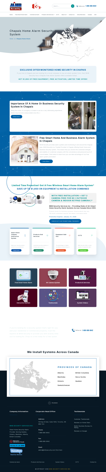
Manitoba (61, 377)
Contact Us (72, 14)
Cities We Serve (81, 14)
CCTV (57, 14)
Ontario (61, 381)
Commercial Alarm (34, 14)
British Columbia (82, 373)
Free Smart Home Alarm (21, 14)
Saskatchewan (64, 385)
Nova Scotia (80, 377)
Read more (16, 116)
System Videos (60, 462)
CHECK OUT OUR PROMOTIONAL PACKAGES (65, 221)
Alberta (61, 373)
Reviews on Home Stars (82, 422)
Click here (58, 450)
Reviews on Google (80, 431)
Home (11, 14)
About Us (64, 14)
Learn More (46, 161)
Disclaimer (53, 403)
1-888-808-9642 (91, 6)
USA (95, 14)
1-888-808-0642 (44, 441)
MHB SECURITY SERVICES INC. (60, 469)
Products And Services (48, 14)
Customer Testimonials (81, 419)
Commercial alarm (15, 462)
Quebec (78, 381)
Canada (90, 14)
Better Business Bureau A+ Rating (83, 426)
